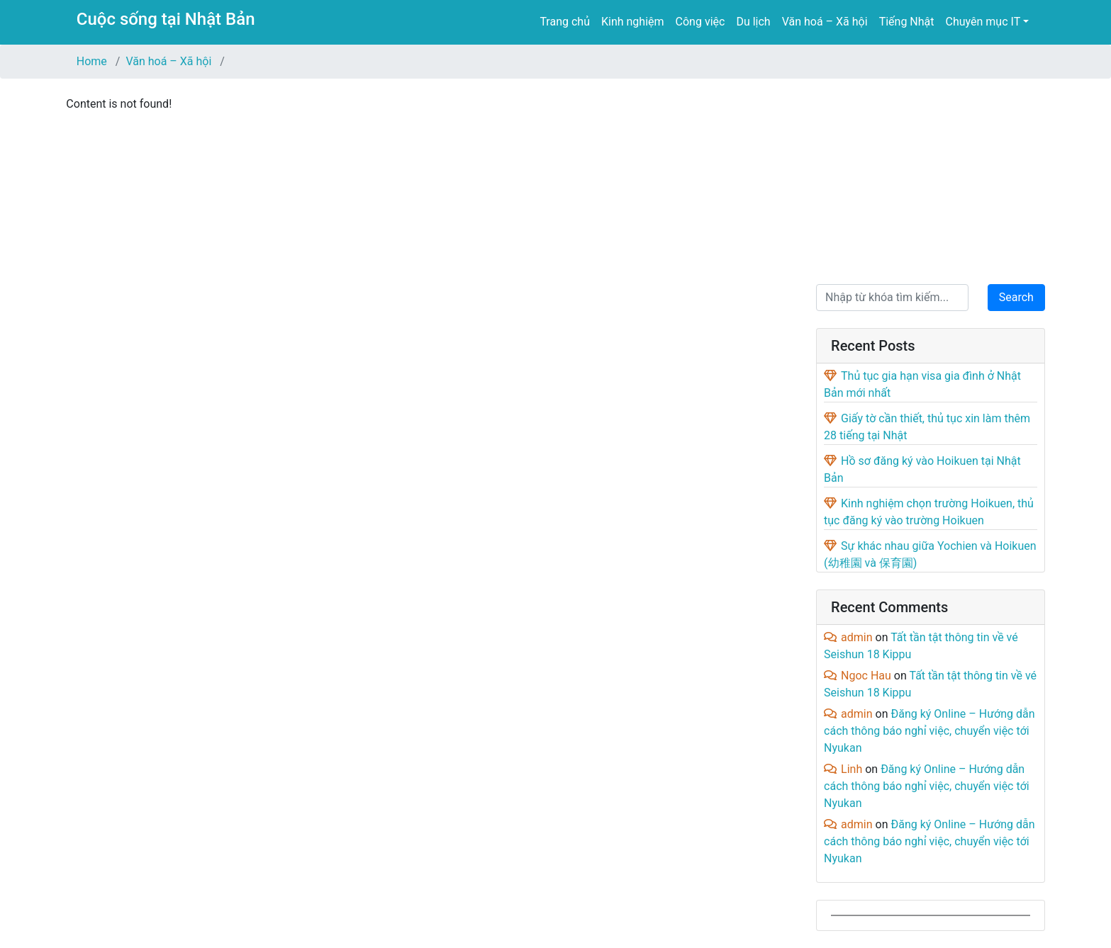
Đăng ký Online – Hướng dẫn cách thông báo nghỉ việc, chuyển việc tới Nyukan (929, 731)
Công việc (700, 21)
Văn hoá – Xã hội (825, 21)
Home (92, 61)
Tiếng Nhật (906, 21)
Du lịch (753, 21)
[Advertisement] (930, 178)
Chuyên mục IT (983, 21)
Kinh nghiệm (632, 21)
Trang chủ (565, 21)
